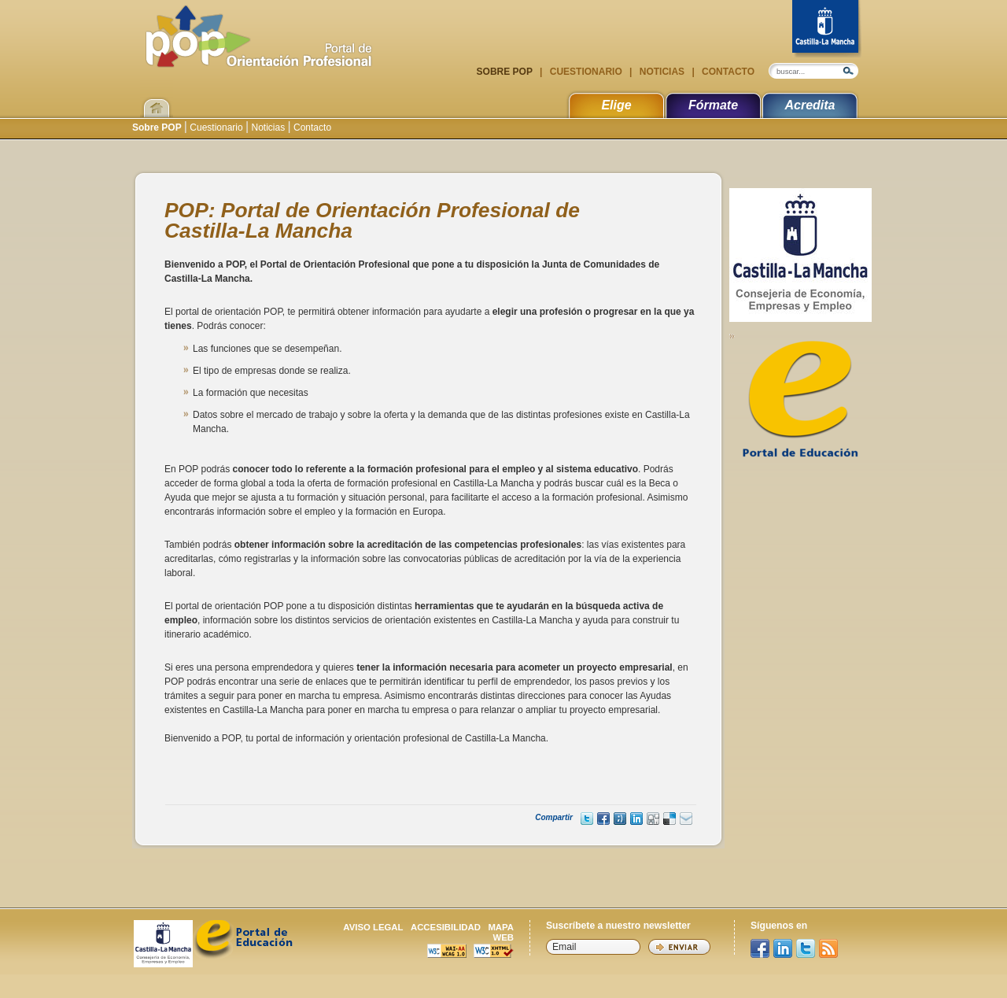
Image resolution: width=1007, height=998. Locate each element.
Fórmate (713, 105)
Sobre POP (506, 71)
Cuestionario (586, 71)
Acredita (809, 105)
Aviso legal (373, 927)
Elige (616, 105)
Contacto (726, 71)
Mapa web (501, 932)
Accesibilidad (446, 927)
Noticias (661, 71)
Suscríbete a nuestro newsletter (618, 925)
